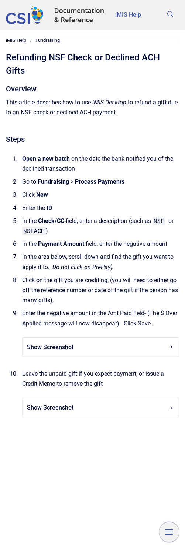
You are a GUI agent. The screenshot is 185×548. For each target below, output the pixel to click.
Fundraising (47, 40)
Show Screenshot (100, 347)
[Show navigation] (169, 532)
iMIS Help (128, 14)
